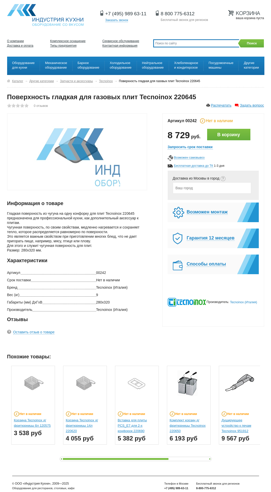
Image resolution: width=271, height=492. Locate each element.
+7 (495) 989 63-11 (126, 13)
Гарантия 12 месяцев (211, 238)
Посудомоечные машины (221, 65)
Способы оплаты (206, 264)
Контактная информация (119, 45)
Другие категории (251, 65)
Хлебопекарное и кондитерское (186, 65)
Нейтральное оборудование (153, 65)
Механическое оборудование (56, 65)
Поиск (252, 43)
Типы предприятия (63, 45)
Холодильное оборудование (121, 65)
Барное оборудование (88, 65)
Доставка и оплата (20, 45)
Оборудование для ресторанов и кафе (45, 15)
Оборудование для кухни (23, 65)
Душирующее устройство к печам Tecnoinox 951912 (236, 425)
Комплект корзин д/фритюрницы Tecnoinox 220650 (188, 425)
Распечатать (221, 105)
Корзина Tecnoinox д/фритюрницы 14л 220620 (82, 425)
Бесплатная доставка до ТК (193, 166)
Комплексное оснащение (67, 41)
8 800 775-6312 (178, 13)
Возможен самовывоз (189, 157)
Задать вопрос (252, 105)
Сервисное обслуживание (120, 41)
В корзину (228, 134)
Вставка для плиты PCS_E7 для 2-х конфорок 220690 (132, 425)
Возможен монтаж (207, 212)
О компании (15, 41)
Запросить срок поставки (190, 147)
